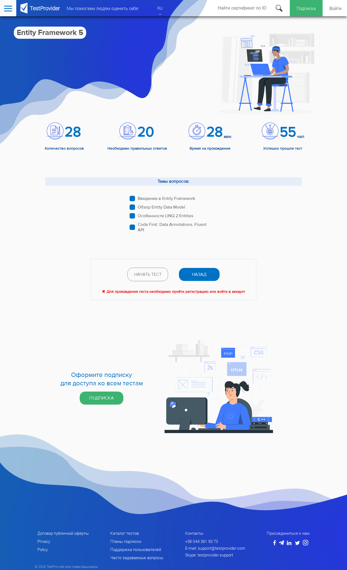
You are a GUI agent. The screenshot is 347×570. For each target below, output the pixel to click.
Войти (335, 8)
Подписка (306, 8)
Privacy (43, 541)
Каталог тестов (124, 533)
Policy (42, 549)
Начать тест (148, 274)
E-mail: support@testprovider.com (215, 548)
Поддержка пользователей (135, 549)
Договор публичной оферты (63, 533)
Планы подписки (125, 541)
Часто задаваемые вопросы (136, 557)
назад (199, 274)
